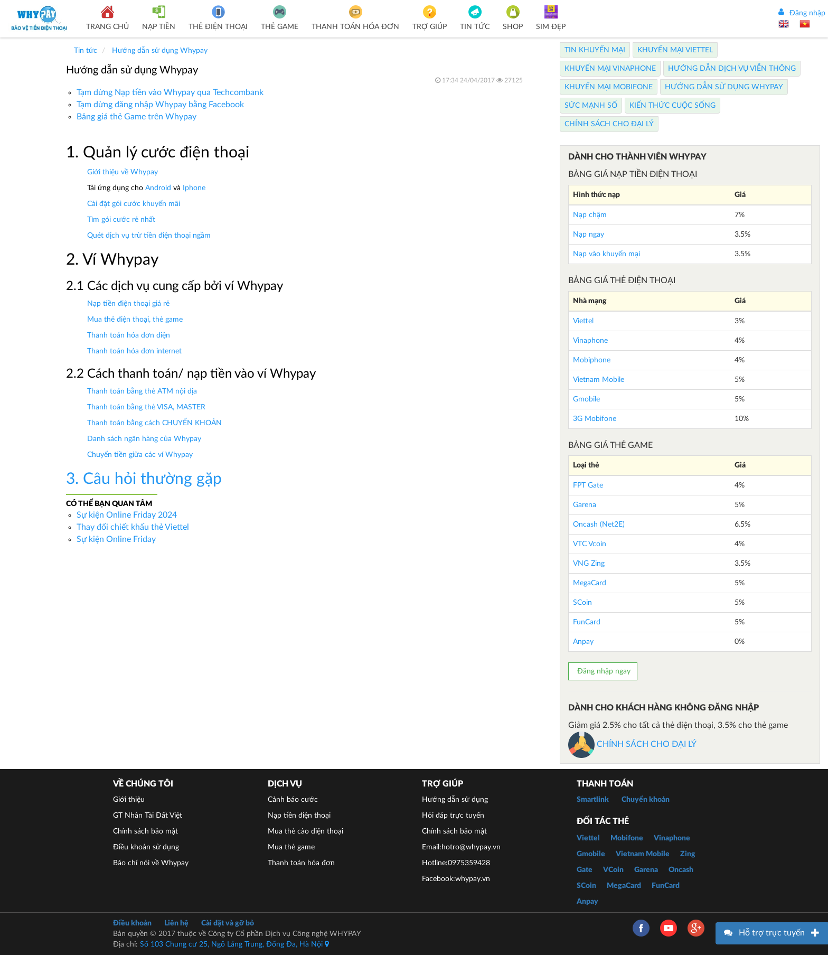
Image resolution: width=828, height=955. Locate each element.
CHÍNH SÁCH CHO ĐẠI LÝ (632, 744)
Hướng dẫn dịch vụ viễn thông (732, 68)
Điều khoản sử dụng (146, 847)
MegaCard (589, 583)
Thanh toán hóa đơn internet (134, 351)
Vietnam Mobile (598, 379)
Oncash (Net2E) (599, 524)
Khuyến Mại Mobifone (608, 87)
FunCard (586, 622)
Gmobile (586, 399)
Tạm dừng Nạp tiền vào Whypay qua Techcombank (170, 92)
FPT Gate (588, 485)
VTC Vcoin (589, 544)
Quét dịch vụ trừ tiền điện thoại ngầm (149, 235)
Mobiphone (591, 360)
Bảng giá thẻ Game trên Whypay (136, 117)
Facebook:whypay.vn (456, 879)
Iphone (194, 188)
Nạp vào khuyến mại (606, 254)
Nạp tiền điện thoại (299, 815)
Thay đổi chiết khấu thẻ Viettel (133, 527)
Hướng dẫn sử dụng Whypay (724, 87)
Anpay (583, 641)
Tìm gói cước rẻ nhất (121, 219)
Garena (584, 505)
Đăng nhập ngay (603, 671)
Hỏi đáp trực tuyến (453, 815)
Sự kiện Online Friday (116, 539)
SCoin (582, 602)
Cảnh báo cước (293, 799)
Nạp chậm (590, 215)
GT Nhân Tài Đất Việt (147, 815)
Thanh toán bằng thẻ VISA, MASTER (146, 407)
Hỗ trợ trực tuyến (771, 933)
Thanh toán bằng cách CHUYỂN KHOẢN (154, 423)
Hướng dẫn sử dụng (455, 799)
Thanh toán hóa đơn (301, 863)
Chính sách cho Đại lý (609, 124)
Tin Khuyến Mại (594, 50)
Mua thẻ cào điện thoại (305, 831)
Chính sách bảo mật (145, 831)
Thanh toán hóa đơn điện (128, 335)
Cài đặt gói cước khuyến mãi (133, 204)
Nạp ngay (588, 234)
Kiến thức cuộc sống (672, 105)
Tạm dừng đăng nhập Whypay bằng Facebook (160, 104)
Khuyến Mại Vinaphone (610, 68)
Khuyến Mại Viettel (675, 50)
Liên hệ (176, 923)
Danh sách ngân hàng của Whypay (144, 439)
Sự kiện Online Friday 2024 (127, 515)
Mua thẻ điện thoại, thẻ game (135, 319)
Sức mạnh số (590, 105)
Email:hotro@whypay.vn (461, 847)
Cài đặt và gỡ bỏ (227, 923)
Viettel (583, 321)
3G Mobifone (594, 419)
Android (158, 188)
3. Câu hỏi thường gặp (144, 479)
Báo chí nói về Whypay (151, 863)
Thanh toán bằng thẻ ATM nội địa (142, 391)
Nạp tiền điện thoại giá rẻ (128, 303)
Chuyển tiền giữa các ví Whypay (140, 454)
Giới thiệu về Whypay (122, 172)
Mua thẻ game (291, 847)
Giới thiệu (129, 799)
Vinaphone (590, 340)
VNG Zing (589, 563)
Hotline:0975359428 (456, 863)
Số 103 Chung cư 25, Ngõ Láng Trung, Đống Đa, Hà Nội (234, 944)
